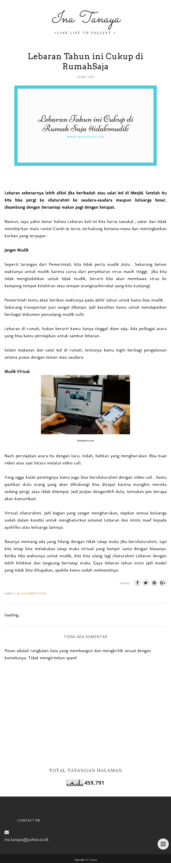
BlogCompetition (32, 593)
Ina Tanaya (85, 19)
